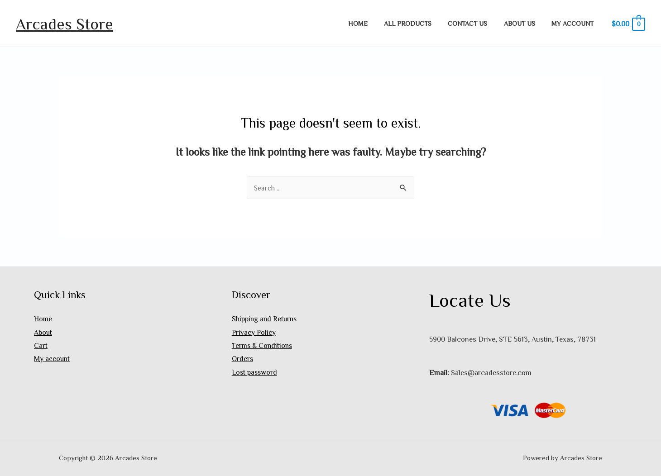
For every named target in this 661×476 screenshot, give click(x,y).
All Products (419, 23)
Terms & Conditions (263, 345)
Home (373, 23)
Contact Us (476, 23)
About (43, 332)
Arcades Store (64, 23)
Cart (41, 345)
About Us (524, 23)
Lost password (255, 372)
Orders (243, 359)
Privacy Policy (254, 332)
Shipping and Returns (265, 318)
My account (574, 23)
